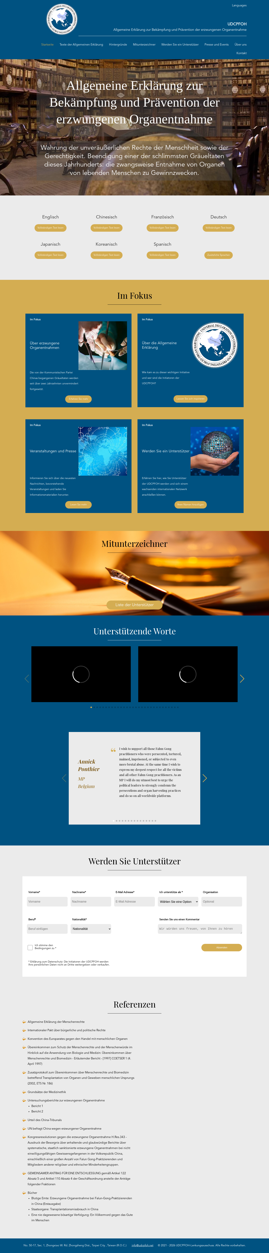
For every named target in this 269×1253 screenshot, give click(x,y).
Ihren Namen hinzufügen (190, 504)
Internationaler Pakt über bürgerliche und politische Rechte (67, 1030)
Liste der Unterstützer (134, 605)
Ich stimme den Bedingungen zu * (45, 947)
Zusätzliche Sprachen (218, 255)
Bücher (32, 1193)
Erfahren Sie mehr (78, 399)
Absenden (221, 947)
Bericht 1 (37, 1106)
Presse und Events (217, 44)
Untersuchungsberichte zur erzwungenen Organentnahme (66, 1100)
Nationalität (79, 919)
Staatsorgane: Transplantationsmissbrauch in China (64, 1209)
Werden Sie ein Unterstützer (180, 44)
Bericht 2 (37, 1111)
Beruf (32, 919)
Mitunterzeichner (144, 44)
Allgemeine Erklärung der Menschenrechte (56, 1022)
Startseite (47, 44)
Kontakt (241, 53)
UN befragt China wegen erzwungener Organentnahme (64, 1128)
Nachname (79, 892)
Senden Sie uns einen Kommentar (179, 919)
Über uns (241, 44)
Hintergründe (118, 44)
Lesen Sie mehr (78, 504)
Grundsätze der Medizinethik (47, 1092)
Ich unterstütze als (171, 892)
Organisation (210, 892)
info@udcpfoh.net (142, 1245)
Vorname (34, 892)
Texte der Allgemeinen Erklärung (81, 44)
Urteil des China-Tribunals (45, 1120)
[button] (91, 707)
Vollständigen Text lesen (51, 228)
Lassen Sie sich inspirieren (191, 399)
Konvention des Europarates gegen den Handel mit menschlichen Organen (78, 1039)
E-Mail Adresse (125, 892)
